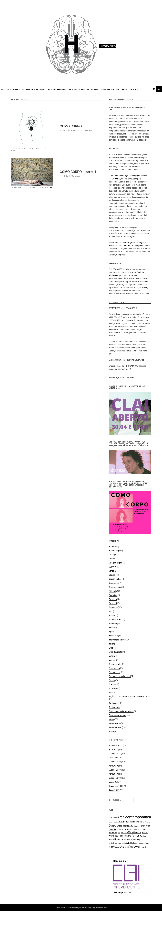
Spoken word (114, 707)
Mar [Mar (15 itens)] (119, 832)
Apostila (112, 546)
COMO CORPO (71, 126)
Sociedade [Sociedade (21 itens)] (126, 843)
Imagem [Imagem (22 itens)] (136, 829)
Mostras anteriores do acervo (62, 89)
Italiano (112, 644)
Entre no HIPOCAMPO (10, 89)
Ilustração (113, 627)
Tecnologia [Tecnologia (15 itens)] (141, 843)
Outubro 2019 (115, 770)
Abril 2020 (113, 766)
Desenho (14, 148)
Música (112, 660)
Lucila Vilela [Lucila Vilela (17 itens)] (113, 832)
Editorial (112, 591)
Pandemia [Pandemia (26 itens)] (123, 836)
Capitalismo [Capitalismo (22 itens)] (134, 822)
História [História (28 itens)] (112, 829)
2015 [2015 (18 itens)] (110, 818)
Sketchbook (114, 703)
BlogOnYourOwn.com (99, 908)
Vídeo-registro (115, 727)
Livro (111, 648)
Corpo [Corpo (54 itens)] (112, 825)
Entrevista (113, 595)
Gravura (112, 615)
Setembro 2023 (115, 745)
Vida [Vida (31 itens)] (111, 847)
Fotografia (113, 607)
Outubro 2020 (115, 762)
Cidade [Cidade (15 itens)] (142, 822)
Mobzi (144, 287)
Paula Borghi (66, 176)
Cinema (112, 559)
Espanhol (113, 603)
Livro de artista (115, 652)
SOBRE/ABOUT (122, 89)
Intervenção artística (118, 640)
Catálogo (112, 554)
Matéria (112, 656)
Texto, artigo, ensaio (26, 148)
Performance (114, 672)
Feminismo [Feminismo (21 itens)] (135, 826)
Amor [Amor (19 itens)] (115, 818)
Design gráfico (115, 579)
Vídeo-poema (115, 723)
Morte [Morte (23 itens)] (138, 832)
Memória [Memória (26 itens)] (132, 832)
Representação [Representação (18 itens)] (136, 840)
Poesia (112, 684)
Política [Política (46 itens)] (118, 839)
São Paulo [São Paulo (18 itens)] (133, 843)
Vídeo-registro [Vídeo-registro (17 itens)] (142, 847)
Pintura (112, 680)
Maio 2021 (113, 757)
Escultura (113, 599)
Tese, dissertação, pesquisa (121, 711)
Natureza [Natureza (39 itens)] (113, 835)
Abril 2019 (113, 774)
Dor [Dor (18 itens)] (129, 826)
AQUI (118, 236)
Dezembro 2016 (116, 786)
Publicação (113, 688)
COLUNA (112, 567)
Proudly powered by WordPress (66, 908)
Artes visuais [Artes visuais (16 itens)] (113, 822)
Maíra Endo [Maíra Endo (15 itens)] (124, 832)
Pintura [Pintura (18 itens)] (145, 836)
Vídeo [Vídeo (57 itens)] (133, 846)
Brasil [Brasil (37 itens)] (126, 821)
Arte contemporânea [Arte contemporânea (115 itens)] (134, 817)
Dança (111, 571)
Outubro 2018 (115, 778)
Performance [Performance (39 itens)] (135, 835)
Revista (112, 692)
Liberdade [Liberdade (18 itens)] (143, 829)
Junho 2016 (114, 790)
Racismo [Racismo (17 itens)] (127, 840)
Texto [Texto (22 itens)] (147, 843)
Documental (114, 583)
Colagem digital (115, 563)
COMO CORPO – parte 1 (78, 172)
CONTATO (134, 89)
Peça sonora (114, 668)
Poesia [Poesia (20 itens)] (111, 840)
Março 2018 (114, 782)
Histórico (113, 623)
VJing (111, 731)
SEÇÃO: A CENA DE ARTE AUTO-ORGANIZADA (129, 696)
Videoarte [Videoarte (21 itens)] (117, 847)
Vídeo (38, 148)
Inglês (111, 631)
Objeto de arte (115, 664)
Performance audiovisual (120, 676)
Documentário (115, 587)
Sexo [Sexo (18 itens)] (119, 843)
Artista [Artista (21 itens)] (120, 822)
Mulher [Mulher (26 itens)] (145, 832)
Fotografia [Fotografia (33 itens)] (145, 825)
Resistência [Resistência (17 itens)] (113, 843)
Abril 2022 (113, 749)
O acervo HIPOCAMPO (89, 89)
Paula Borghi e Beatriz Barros (72, 130)
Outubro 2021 (115, 753)
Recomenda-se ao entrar (34, 89)
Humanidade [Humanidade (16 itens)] (120, 829)
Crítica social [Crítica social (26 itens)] (122, 826)
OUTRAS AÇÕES (107, 89)
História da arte (115, 619)
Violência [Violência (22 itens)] (125, 847)
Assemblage (114, 550)
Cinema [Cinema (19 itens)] (147, 822)
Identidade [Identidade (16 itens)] (128, 829)
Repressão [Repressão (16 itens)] (145, 840)
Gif (110, 611)
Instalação (113, 636)
